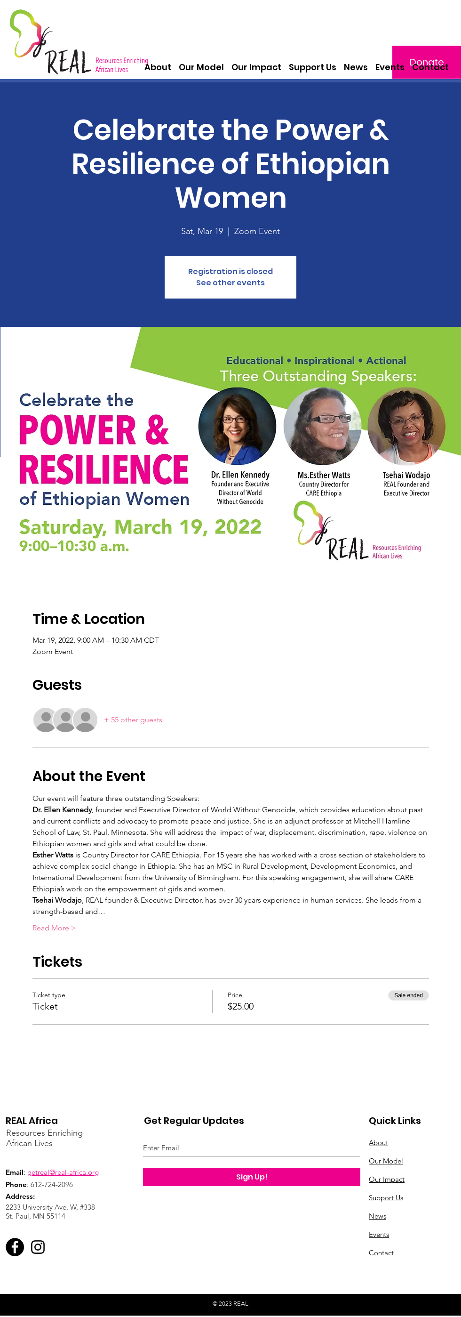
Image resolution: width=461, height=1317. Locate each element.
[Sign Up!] (251, 1177)
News (377, 1216)
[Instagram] (38, 1247)
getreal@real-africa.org (63, 1172)
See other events (230, 282)
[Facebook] (15, 1247)
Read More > (54, 927)
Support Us (386, 1197)
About (378, 1142)
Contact (381, 1252)
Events (379, 1234)
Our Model (386, 1160)
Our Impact (387, 1179)
